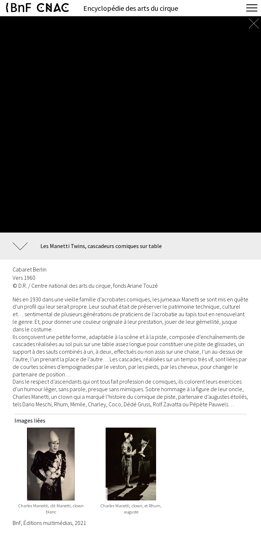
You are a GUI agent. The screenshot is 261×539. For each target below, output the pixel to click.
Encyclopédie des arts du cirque (130, 8)
